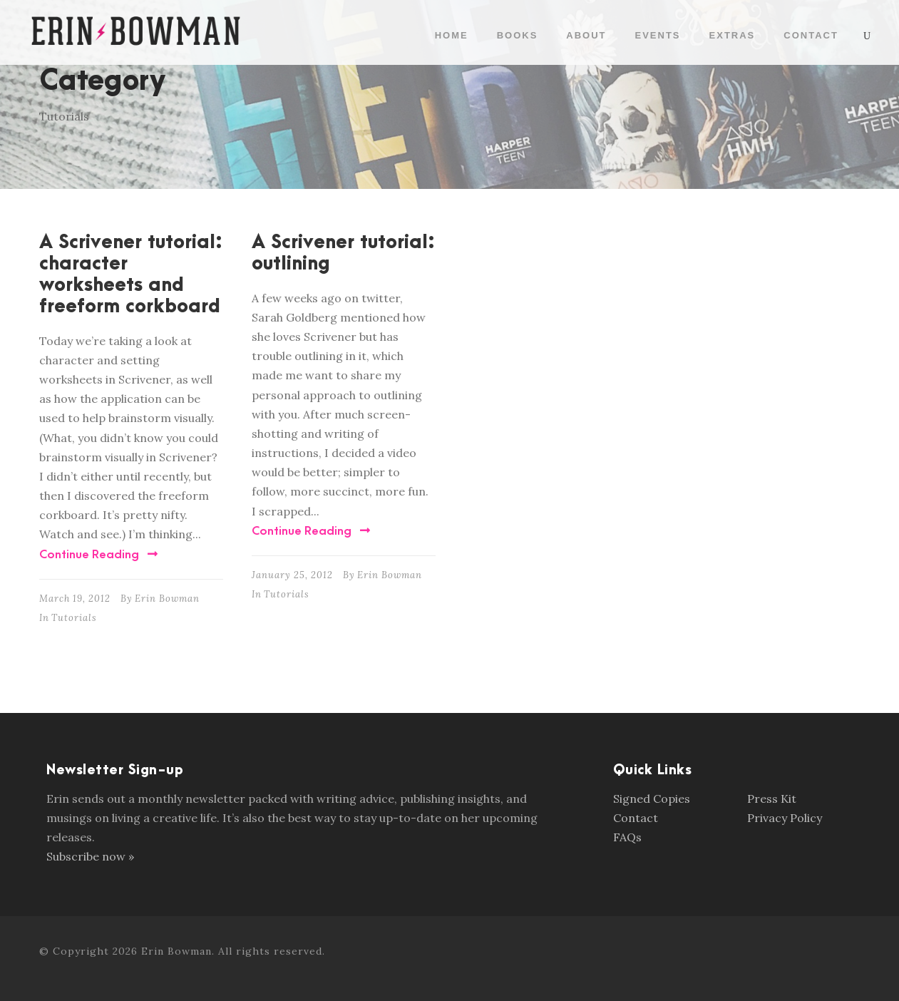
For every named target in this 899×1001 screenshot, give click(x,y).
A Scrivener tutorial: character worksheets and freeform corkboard (130, 274)
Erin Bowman (167, 598)
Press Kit (771, 798)
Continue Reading (98, 554)
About (586, 35)
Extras (732, 35)
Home (451, 35)
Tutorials (74, 618)
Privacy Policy (784, 818)
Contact (811, 35)
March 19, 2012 (75, 598)
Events (658, 35)
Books (517, 35)
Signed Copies (651, 798)
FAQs (627, 837)
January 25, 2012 (292, 575)
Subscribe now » (90, 856)
